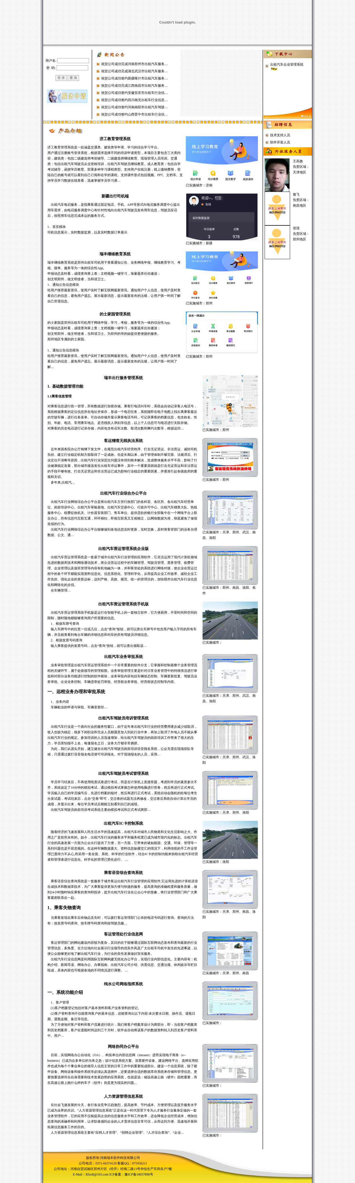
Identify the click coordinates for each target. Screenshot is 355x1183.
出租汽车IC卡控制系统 (123, 823)
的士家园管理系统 (115, 314)
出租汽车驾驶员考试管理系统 (123, 773)
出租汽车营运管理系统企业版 (123, 549)
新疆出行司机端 (115, 196)
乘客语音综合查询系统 (123, 873)
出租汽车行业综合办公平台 (123, 493)
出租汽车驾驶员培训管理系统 (123, 718)
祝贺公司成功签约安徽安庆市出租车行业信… (134, 93)
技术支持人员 (280, 135)
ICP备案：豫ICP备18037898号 (131, 1174)
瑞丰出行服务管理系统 (123, 378)
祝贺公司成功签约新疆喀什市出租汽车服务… (134, 78)
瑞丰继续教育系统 (115, 254)
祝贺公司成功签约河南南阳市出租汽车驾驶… (134, 107)
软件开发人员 (280, 142)
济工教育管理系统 (115, 139)
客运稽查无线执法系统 (123, 441)
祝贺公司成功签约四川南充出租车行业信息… (134, 100)
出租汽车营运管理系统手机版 (123, 604)
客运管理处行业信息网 (123, 934)
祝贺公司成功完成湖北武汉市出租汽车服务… (134, 71)
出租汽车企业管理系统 (286, 64)
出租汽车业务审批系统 (123, 657)
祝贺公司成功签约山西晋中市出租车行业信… (134, 114)
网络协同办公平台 (123, 1047)
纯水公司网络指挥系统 (123, 984)
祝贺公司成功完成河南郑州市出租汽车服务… (134, 64)
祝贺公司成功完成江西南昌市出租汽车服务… (134, 86)
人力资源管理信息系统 (123, 1096)
